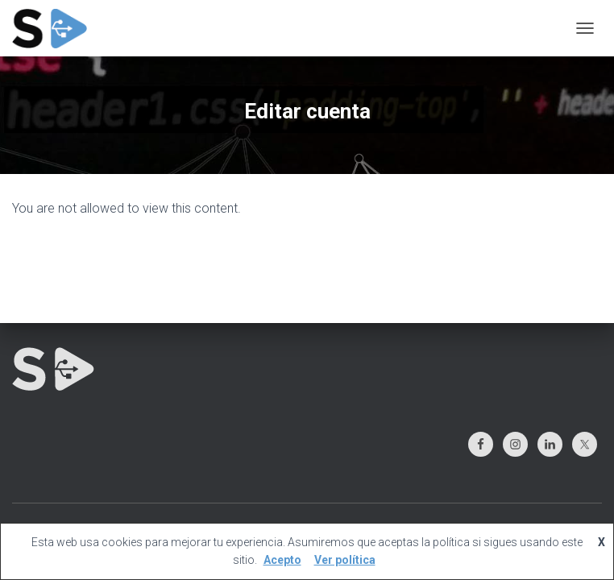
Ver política (344, 559)
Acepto (282, 559)
